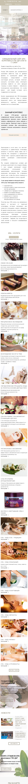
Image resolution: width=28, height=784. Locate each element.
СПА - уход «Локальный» (9, 562)
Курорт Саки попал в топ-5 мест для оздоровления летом (20, 722)
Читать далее (5, 270)
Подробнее (14, 50)
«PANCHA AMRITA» (6, 293)
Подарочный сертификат (11, 28)
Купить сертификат (7, 700)
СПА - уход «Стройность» (10, 664)
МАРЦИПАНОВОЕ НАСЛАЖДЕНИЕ (11, 322)
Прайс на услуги (17, 19)
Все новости (14, 743)
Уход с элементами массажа (13, 239)
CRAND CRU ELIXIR (7, 263)
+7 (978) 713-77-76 (12, 1)
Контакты (18, 4)
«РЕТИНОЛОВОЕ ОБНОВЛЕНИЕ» (11, 448)
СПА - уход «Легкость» (9, 615)
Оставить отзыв (6, 769)
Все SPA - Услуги (14, 670)
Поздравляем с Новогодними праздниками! (20, 735)
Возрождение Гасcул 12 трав (11, 354)
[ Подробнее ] (18, 728)
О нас (5, 10)
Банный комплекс (17, 10)
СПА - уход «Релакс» (8, 639)
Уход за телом (14, 237)
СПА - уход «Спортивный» (10, 590)
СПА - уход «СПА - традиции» (11, 537)
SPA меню (6, 19)
